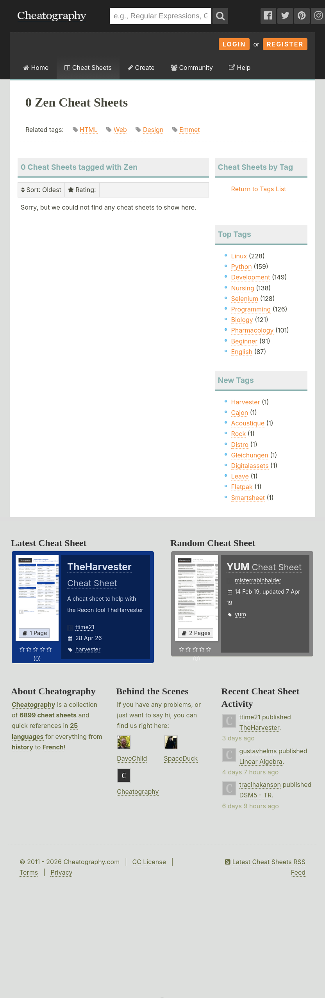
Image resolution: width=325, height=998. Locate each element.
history (22, 747)
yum (240, 614)
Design (153, 129)
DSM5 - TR (255, 795)
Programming (251, 309)
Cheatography (33, 704)
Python (241, 266)
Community (192, 67)
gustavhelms (258, 751)
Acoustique (247, 423)
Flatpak (242, 487)
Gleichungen (249, 455)
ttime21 (85, 627)
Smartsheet (248, 498)
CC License (149, 862)
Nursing (242, 288)
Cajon (239, 412)
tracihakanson (260, 784)
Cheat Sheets (88, 67)
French (53, 747)
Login (234, 44)
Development (250, 277)
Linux (239, 256)
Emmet (189, 129)
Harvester (245, 402)
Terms (29, 872)
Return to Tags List (258, 189)
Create (141, 67)
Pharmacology (252, 330)
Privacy (61, 872)
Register (285, 44)
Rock (238, 434)
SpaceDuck (181, 758)
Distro (239, 444)
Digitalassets (250, 466)
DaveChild (132, 758)
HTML (89, 129)
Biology (242, 320)
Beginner (244, 341)
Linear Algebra (260, 761)
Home (35, 67)
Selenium (245, 298)
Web (120, 129)
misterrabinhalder (258, 580)
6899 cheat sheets (48, 715)
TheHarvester (259, 727)
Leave (240, 476)
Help (239, 67)
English (242, 352)
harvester (87, 649)
